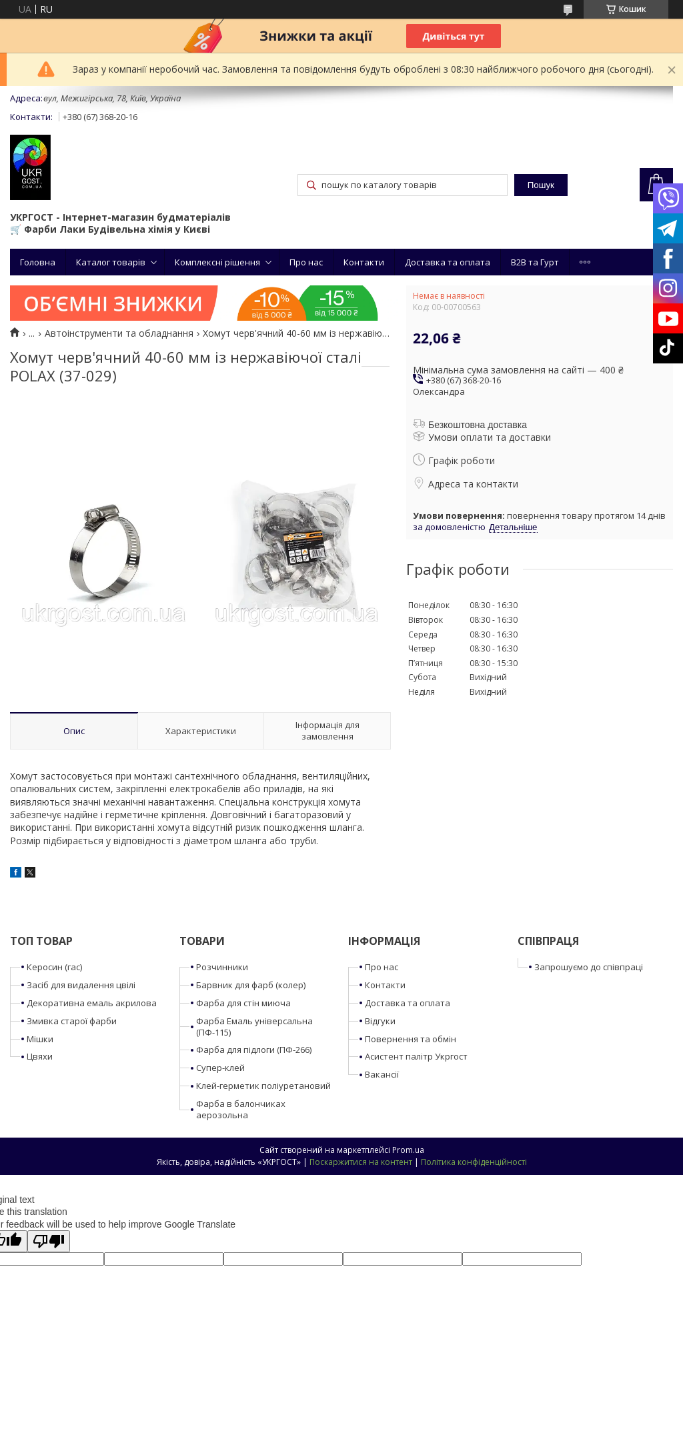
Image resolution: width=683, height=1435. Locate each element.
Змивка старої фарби (72, 1021)
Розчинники (222, 967)
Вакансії (382, 1074)
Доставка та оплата (447, 262)
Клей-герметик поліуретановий (263, 1086)
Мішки (40, 1039)
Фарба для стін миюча (243, 1003)
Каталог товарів (110, 262)
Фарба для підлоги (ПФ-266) (253, 1050)
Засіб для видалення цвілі (81, 985)
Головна (37, 262)
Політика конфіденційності (474, 1162)
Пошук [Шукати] (541, 185)
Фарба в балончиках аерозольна (240, 1109)
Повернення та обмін (410, 1039)
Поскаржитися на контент (360, 1162)
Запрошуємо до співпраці (588, 967)
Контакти (364, 262)
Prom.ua (408, 1150)
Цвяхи (40, 1056)
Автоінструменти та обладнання (119, 333)
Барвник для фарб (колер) (250, 985)
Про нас (306, 262)
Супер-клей (220, 1068)
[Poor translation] (48, 1241)
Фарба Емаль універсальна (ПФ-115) (254, 1026)
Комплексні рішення (217, 262)
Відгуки (380, 1021)
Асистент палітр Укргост (416, 1056)
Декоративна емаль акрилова (92, 1003)
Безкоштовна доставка (477, 424)
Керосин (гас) (54, 967)
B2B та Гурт (535, 262)
